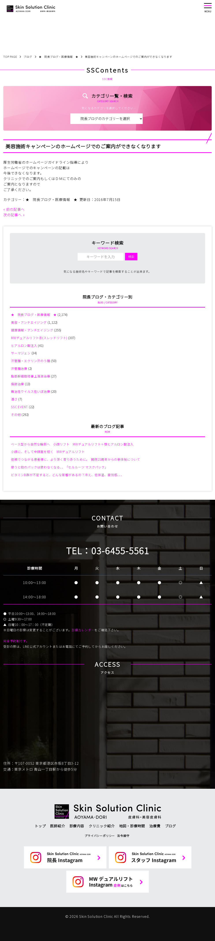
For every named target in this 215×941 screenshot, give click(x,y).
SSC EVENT (19, 407)
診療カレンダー (83, 630)
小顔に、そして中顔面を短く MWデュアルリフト (48, 451)
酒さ (14, 399)
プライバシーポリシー (99, 836)
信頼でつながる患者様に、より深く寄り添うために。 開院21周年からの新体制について (75, 459)
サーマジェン (21, 353)
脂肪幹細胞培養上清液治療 (30, 376)
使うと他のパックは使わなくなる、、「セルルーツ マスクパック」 (59, 467)
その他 (16, 414)
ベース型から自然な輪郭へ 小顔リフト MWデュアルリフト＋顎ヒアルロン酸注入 (72, 444)
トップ (40, 825)
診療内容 (76, 825)
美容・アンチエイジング (29, 322)
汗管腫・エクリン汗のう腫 (30, 361)
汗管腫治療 (19, 368)
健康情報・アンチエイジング (32, 330)
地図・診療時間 (132, 825)
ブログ (170, 825)
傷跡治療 (17, 384)
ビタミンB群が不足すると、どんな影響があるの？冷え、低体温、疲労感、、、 (67, 475)
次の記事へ (12, 214)
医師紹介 (57, 825)
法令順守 (123, 836)
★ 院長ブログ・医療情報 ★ (51, 199)
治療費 (154, 825)
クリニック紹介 (102, 825)
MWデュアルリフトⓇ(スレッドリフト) (39, 338)
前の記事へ (15, 209)
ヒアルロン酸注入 (24, 345)
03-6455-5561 (120, 550)
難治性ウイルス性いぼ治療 (30, 391)
